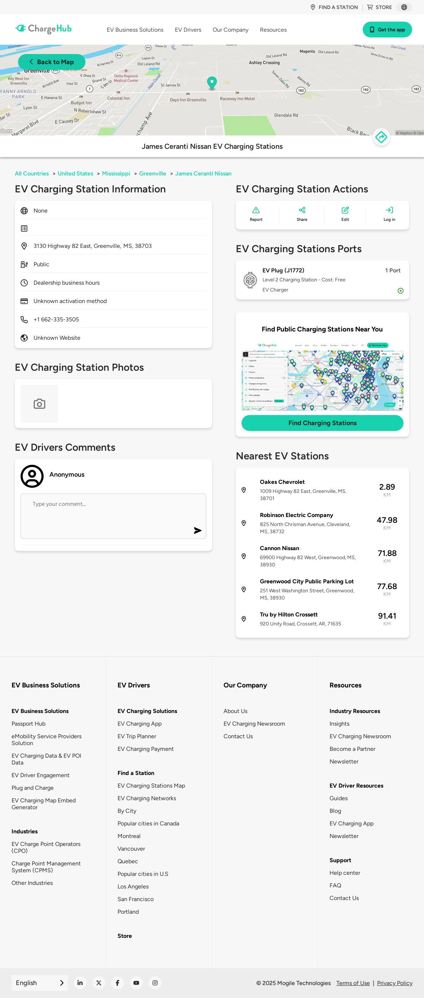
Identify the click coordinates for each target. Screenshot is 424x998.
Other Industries (32, 882)
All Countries (32, 173)
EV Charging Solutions (147, 711)
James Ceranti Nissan (203, 173)
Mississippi (116, 173)
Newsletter (344, 761)
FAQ (335, 885)
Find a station (334, 7)
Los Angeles (133, 886)
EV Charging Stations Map (151, 785)
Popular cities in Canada (148, 823)
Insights (339, 723)
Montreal (129, 836)
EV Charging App (140, 723)
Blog (335, 810)
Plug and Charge (33, 787)
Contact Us (238, 736)
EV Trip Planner (137, 736)
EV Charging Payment (146, 748)
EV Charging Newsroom (254, 723)
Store (379, 7)
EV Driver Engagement (41, 775)
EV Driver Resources (356, 785)
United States (75, 173)
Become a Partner (352, 748)
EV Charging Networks (147, 798)
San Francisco (136, 899)
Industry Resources (355, 711)
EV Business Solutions (40, 711)
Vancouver (131, 848)
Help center (345, 872)
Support (340, 860)
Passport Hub (28, 723)
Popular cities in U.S (143, 873)
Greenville (152, 173)
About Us (235, 711)
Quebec (128, 861)
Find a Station (136, 773)
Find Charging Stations (322, 423)
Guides (339, 798)
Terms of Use (353, 983)
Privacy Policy (394, 983)
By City (127, 810)
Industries (24, 831)
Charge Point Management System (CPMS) (46, 867)
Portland (128, 911)
